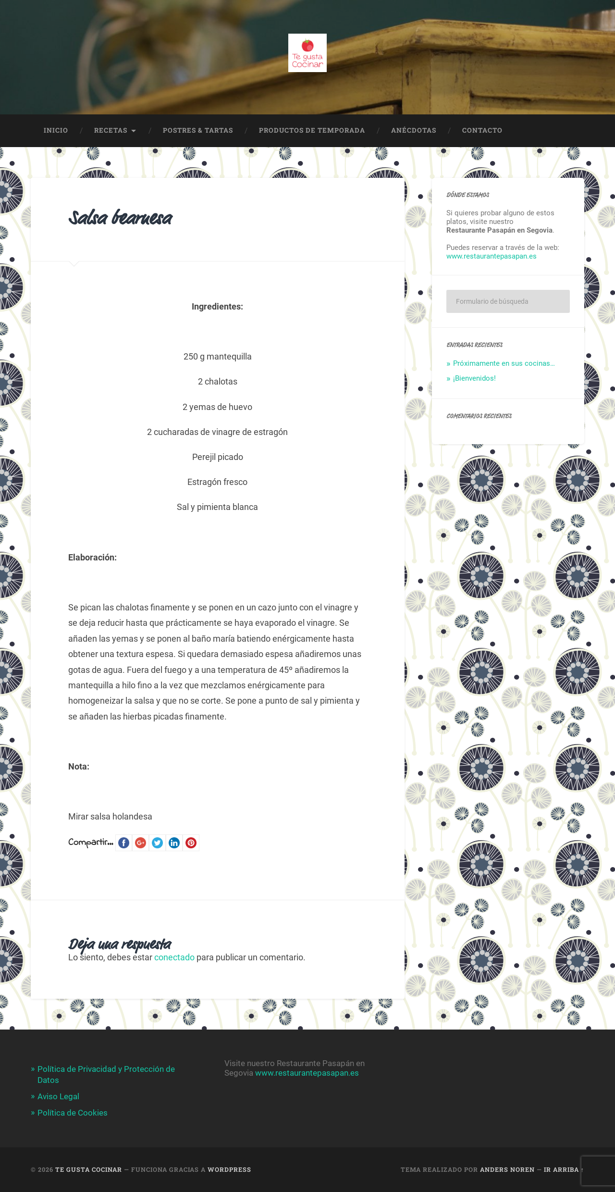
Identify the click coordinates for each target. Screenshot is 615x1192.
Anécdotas (413, 130)
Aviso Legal (58, 1096)
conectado (174, 957)
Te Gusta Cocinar (88, 1169)
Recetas (110, 130)
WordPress (229, 1169)
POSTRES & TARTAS (198, 130)
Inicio (56, 130)
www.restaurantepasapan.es (491, 256)
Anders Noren (507, 1169)
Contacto (482, 130)
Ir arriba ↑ (564, 1169)
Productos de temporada (312, 130)
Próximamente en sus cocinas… (504, 363)
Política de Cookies (72, 1113)
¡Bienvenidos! (474, 378)
